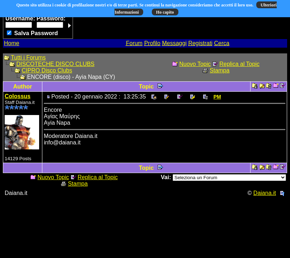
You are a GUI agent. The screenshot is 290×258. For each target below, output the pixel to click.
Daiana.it (264, 193)
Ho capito (165, 12)
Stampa (219, 70)
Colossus (18, 96)
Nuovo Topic (195, 64)
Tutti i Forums (28, 57)
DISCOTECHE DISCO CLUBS (55, 64)
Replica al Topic (239, 64)
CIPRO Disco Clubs (47, 70)
